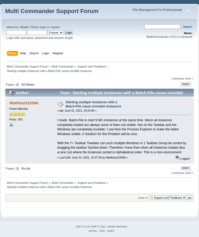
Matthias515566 (23, 103)
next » (189, 78)
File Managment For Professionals (157, 10)
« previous (177, 78)
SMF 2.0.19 (82, 226)
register (55, 27)
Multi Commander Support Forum (51, 11)
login (43, 27)
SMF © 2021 (98, 226)
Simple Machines (117, 226)
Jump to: (143, 197)
